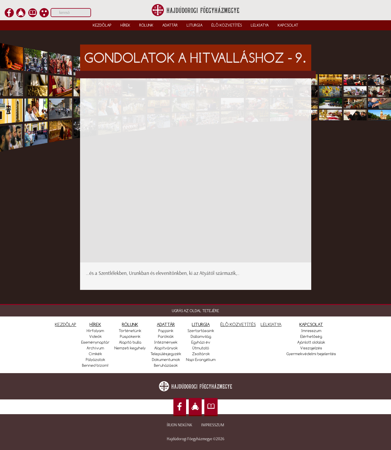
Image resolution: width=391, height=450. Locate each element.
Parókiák (166, 336)
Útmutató (200, 348)
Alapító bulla (130, 342)
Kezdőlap (102, 25)
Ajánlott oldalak (311, 342)
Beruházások (166, 365)
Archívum (95, 348)
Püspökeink (130, 336)
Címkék (95, 353)
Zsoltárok (201, 353)
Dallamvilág (201, 336)
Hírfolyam (95, 330)
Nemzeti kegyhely (130, 348)
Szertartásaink (201, 330)
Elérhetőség (311, 336)
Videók (95, 336)
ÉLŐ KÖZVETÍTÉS (238, 324)
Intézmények (165, 342)
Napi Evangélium (201, 359)
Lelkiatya (260, 25)
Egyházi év (200, 342)
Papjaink (165, 330)
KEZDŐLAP (65, 324)
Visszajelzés (311, 348)
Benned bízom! (95, 365)
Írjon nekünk (179, 425)
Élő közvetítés (227, 25)
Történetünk (130, 330)
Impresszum (212, 425)
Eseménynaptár (95, 342)
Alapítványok (166, 348)
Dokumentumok (166, 359)
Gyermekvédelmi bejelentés (311, 353)
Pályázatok (95, 359)
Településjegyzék (166, 353)
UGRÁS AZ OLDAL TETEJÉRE (195, 310)
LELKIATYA (271, 324)
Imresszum (311, 330)
